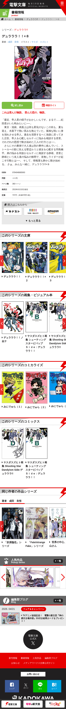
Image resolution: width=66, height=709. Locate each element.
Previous (3, 577)
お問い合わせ (33, 674)
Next (63, 577)
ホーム (7, 19)
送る (40, 689)
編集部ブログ (51, 658)
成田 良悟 (13, 42)
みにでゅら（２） (37, 407)
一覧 (59, 561)
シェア (12, 689)
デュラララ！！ (12, 276)
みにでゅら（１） (13, 406)
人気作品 (37, 658)
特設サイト (51, 105)
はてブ (54, 689)
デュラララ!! (32, 19)
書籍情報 (19, 19)
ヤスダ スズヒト (40, 42)
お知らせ (15, 663)
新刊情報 (13, 658)
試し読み (19, 105)
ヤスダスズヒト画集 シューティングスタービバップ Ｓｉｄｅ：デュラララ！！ (36, 343)
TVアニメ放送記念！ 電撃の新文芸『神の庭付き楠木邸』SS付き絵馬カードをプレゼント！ (42, 618)
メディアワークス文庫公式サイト (39, 663)
